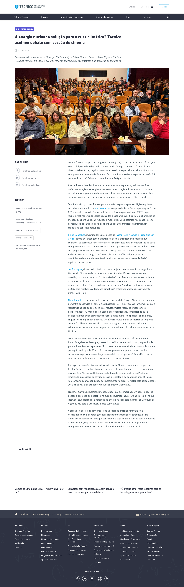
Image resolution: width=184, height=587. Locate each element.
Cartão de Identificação (129, 531)
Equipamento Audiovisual (104, 550)
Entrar (164, 7)
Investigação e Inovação (71, 17)
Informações (153, 525)
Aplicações (145, 7)
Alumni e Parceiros (104, 17)
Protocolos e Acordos (129, 543)
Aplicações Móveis (127, 535)
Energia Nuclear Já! (24, 238)
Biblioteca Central (101, 531)
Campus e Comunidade (24, 535)
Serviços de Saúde (128, 551)
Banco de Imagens (101, 558)
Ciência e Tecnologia (24, 29)
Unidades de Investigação (78, 531)
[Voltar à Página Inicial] (16, 514)
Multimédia (19, 543)
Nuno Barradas (75, 300)
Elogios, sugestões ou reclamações (152, 514)
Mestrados (45, 535)
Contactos (151, 559)
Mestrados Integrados (50, 539)
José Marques (75, 269)
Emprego (97, 562)
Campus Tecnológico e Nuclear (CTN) (29, 210)
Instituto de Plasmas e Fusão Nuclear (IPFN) (28, 247)
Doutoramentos (47, 543)
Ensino (44, 17)
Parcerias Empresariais (77, 550)
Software (97, 554)
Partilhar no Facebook (28, 171)
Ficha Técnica (152, 543)
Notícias (147, 17)
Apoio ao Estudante (49, 559)
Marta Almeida (102, 208)
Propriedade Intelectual (77, 546)
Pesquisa (166, 17)
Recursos (98, 525)
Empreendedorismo (76, 554)
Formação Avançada (49, 551)
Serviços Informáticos (129, 547)
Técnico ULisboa (30, 7)
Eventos (18, 547)
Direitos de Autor (154, 551)
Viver (128, 17)
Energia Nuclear (32, 230)
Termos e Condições (155, 547)
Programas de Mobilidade (51, 555)
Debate (19, 230)
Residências (125, 559)
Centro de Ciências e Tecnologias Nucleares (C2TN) (29, 221)
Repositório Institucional (104, 546)
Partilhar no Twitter (27, 178)
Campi (149, 539)
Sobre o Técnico (21, 17)
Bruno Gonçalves (76, 234)
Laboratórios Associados (78, 535)
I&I (69, 525)
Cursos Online (46, 547)
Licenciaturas (46, 531)
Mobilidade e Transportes (130, 539)
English (132, 7)
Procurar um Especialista (104, 542)
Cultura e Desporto (22, 539)
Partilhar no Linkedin (28, 185)
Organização (152, 535)
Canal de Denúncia (154, 555)
